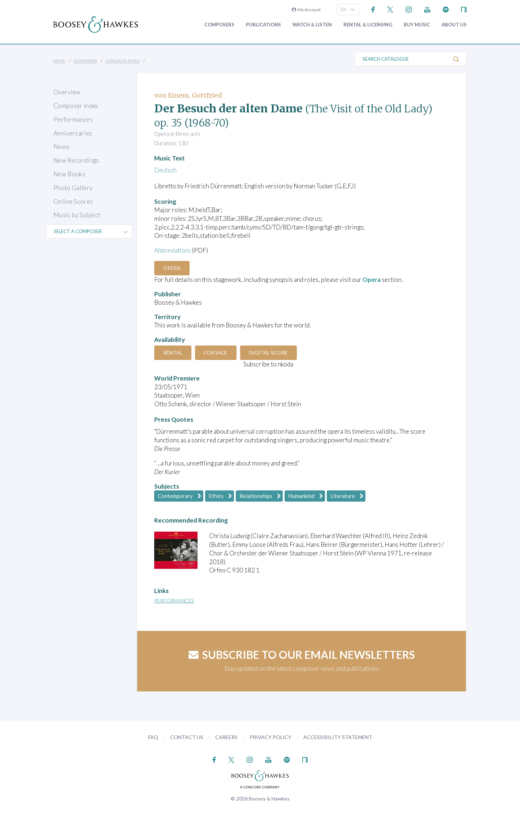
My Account (306, 9)
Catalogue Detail (123, 61)
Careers (226, 737)
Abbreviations (173, 250)
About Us (454, 24)
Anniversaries (72, 133)
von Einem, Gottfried (188, 95)
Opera (172, 268)
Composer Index (76, 106)
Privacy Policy (270, 737)
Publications (263, 24)
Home (59, 61)
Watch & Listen (312, 24)
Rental (173, 352)
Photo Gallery (72, 188)
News (61, 146)
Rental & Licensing (367, 24)
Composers (219, 24)
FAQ (153, 737)
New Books (69, 174)
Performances (73, 119)
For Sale (216, 352)
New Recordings (76, 160)
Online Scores (73, 201)
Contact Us (186, 737)
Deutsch (165, 170)
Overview (67, 92)
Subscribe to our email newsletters (301, 654)
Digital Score (270, 352)
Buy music (417, 24)
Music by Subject (76, 215)
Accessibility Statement (337, 737)
